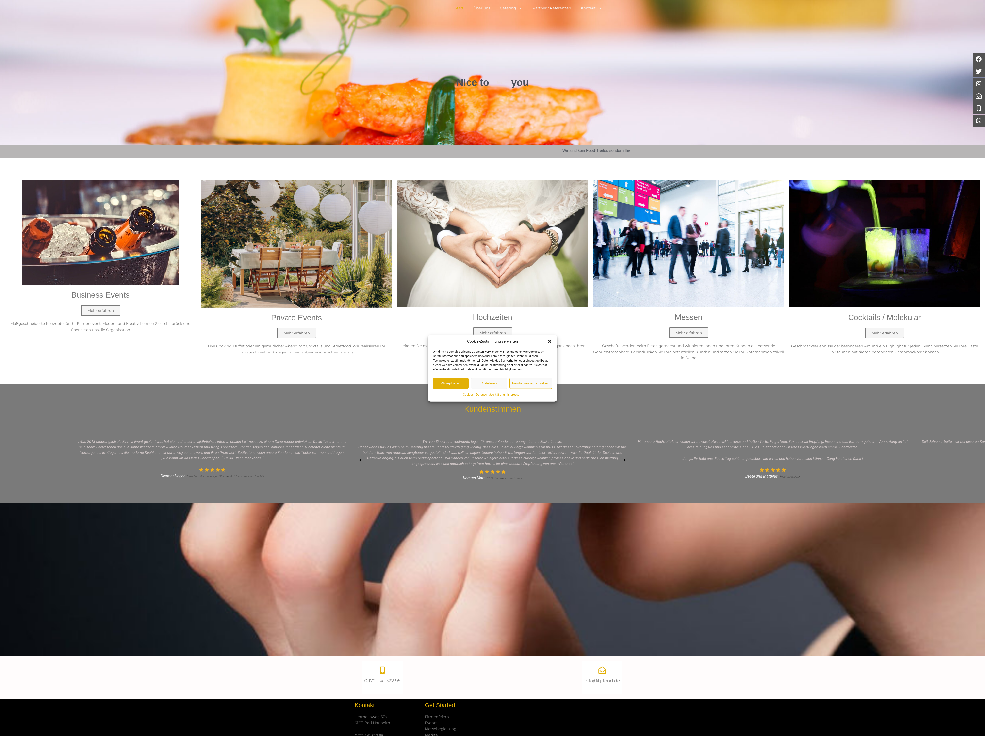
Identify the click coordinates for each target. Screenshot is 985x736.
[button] (549, 341)
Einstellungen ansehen (530, 383)
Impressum (514, 394)
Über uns (481, 17)
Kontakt (592, 17)
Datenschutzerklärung (490, 394)
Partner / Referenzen (552, 17)
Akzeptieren (451, 383)
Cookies (468, 394)
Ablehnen (489, 383)
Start (459, 17)
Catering (511, 17)
